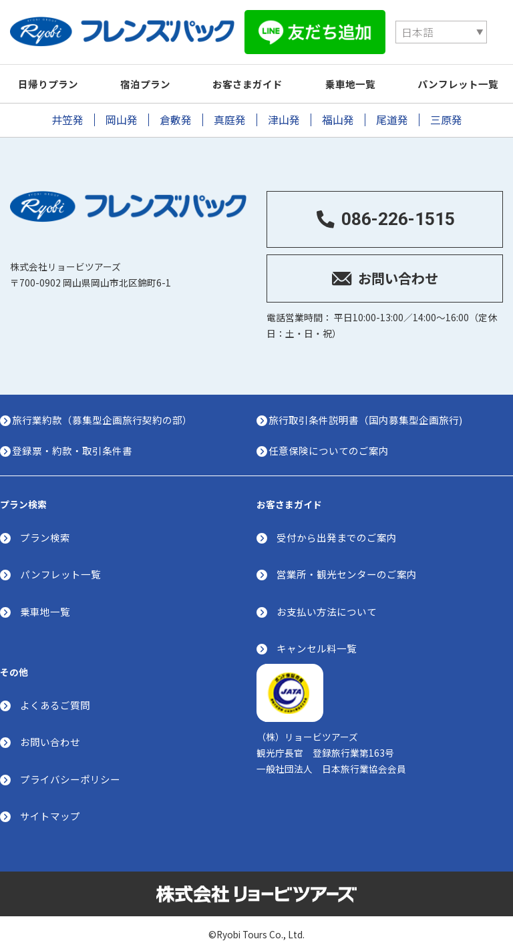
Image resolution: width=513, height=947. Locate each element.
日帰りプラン (50, 72)
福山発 (338, 108)
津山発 (284, 108)
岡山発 (122, 108)
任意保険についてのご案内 (333, 441)
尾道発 (392, 108)
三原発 (446, 108)
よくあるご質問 (55, 698)
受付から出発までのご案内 (337, 529)
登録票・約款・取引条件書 (76, 441)
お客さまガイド (259, 72)
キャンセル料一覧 (317, 640)
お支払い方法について (327, 603)
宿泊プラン (152, 72)
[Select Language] (347, 26)
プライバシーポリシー (70, 772)
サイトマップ (50, 809)
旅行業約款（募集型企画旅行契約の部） (106, 410)
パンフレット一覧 (60, 566)
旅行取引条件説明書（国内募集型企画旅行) (369, 410)
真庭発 (230, 108)
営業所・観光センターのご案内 (347, 566)
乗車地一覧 (366, 72)
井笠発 (67, 108)
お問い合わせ (50, 735)
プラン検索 (45, 529)
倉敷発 (176, 108)
